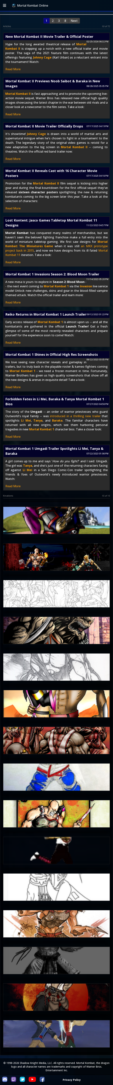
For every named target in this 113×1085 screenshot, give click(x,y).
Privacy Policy (72, 1080)
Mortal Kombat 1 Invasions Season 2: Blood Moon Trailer (52, 274)
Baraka (57, 420)
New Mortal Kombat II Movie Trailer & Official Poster (49, 36)
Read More (13, 69)
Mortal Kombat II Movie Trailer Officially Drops (44, 126)
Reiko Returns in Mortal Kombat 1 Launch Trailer (45, 314)
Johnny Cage (42, 57)
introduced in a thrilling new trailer (75, 416)
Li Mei (26, 420)
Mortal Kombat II (18, 94)
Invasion (86, 286)
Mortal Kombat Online (30, 5)
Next (74, 21)
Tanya (38, 420)
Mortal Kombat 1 (56, 286)
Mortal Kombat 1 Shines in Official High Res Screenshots (51, 354)
